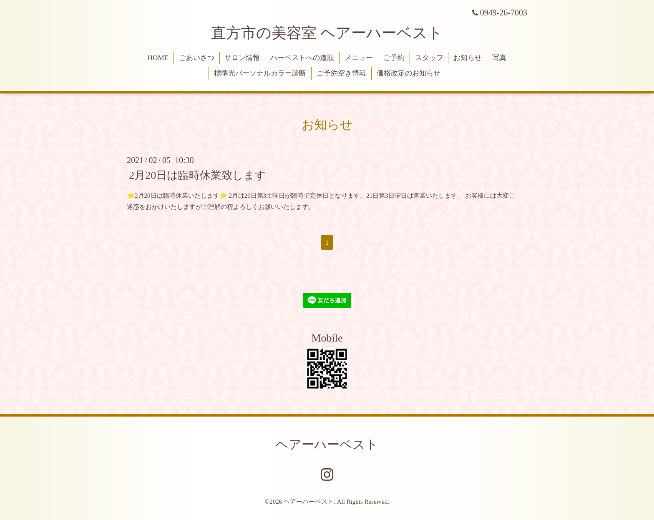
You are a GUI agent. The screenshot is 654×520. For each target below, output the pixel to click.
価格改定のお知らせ (408, 73)
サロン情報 (242, 58)
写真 (499, 58)
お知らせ (467, 58)
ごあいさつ (196, 58)
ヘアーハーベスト (327, 444)
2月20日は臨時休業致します (197, 175)
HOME (158, 58)
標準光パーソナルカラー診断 (260, 73)
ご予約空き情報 (341, 73)
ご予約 (394, 58)
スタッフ (429, 58)
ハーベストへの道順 (302, 58)
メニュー (359, 58)
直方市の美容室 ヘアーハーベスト (327, 33)
